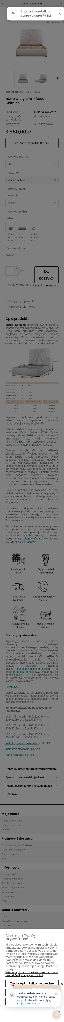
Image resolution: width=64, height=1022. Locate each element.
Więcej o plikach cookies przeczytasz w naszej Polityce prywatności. (31, 973)
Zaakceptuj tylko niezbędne (32, 983)
